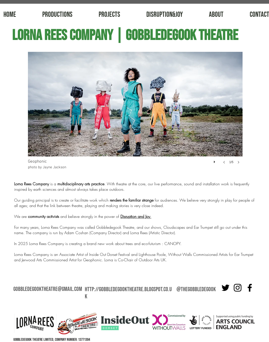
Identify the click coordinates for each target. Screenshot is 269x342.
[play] (215, 160)
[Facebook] (250, 288)
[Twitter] (225, 288)
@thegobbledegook (196, 289)
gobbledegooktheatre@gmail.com (47, 289)
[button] (135, 113)
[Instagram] (237, 288)
